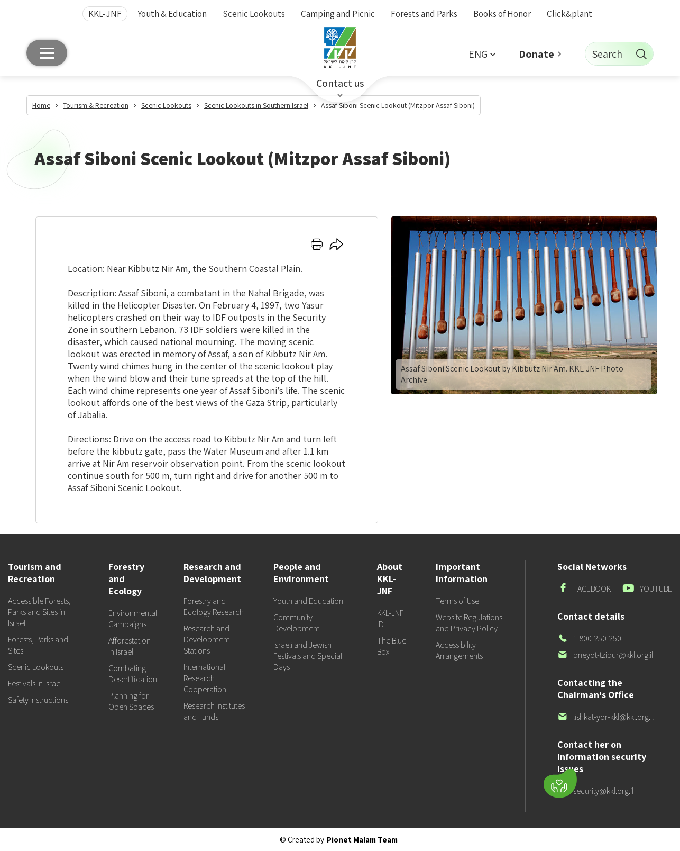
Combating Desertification (132, 674)
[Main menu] (46, 53)
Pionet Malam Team (362, 840)
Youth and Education (308, 600)
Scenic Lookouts (254, 14)
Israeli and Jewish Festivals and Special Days (307, 656)
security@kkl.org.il (595, 790)
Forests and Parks (424, 14)
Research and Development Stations (206, 639)
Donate (536, 54)
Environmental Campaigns (132, 619)
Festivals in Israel (35, 683)
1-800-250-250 (589, 638)
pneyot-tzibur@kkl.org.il (605, 654)
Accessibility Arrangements (459, 650)
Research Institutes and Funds (214, 711)
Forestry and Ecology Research (213, 606)
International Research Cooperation (204, 678)
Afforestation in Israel (129, 646)
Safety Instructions (38, 699)
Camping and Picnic (338, 14)
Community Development (296, 623)
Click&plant (569, 14)
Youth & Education (172, 14)
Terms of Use (457, 600)
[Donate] (560, 783)
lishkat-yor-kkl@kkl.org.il (605, 716)
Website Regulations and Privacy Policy (469, 623)
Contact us (340, 83)
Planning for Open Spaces (131, 701)
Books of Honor (502, 14)
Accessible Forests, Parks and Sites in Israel (39, 612)
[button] (482, 54)
